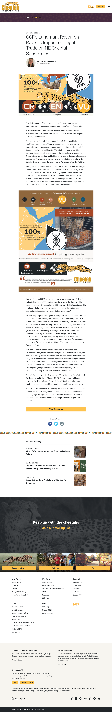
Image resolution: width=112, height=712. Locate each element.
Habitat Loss (16, 619)
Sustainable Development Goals (23, 623)
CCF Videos (16, 632)
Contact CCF (77, 595)
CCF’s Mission (47, 582)
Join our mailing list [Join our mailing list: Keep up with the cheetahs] (56, 528)
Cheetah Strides (47, 610)
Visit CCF (76, 592)
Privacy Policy (39, 709)
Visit (93, 568)
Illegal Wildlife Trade (19, 616)
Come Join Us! (17, 660)
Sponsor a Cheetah (27, 682)
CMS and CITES (17, 629)
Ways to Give (77, 582)
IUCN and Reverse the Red (21, 626)
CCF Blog (37, 17)
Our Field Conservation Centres (53, 589)
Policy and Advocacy (19, 592)
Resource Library (18, 568)
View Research (56, 409)
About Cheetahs (17, 610)
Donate (100, 6)
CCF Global (46, 598)
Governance (46, 595)
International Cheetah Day (20, 595)
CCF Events (77, 585)
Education (15, 589)
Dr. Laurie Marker (48, 585)
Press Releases (48, 613)
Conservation (16, 582)
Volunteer (56, 568)
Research (15, 585)
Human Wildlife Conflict (20, 613)
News (28, 17)
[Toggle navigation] (109, 6)
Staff (44, 592)
